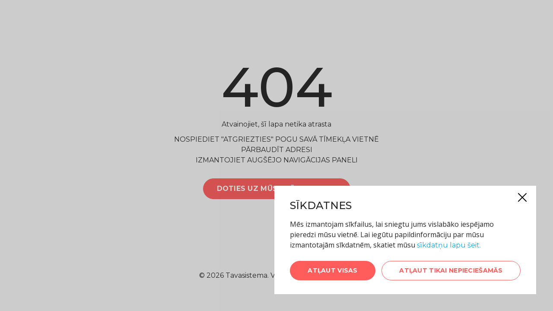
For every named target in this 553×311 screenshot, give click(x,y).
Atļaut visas (332, 270)
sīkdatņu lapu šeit (448, 245)
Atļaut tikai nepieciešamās (450, 270)
